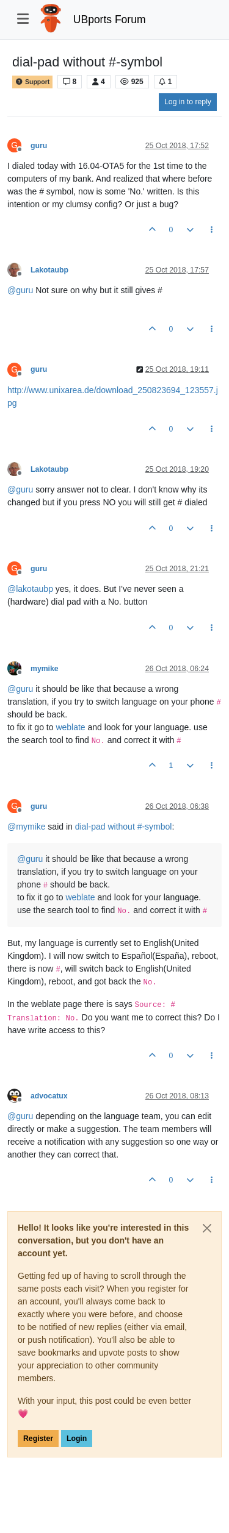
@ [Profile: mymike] (26, 826)
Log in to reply (187, 102)
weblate (70, 727)
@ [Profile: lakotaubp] (30, 589)
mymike (45, 668)
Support (32, 82)
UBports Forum (109, 19)
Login (77, 1438)
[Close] (207, 1228)
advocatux (49, 1096)
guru (39, 145)
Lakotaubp (49, 270)
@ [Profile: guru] (20, 290)
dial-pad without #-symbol (123, 826)
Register (38, 1438)
